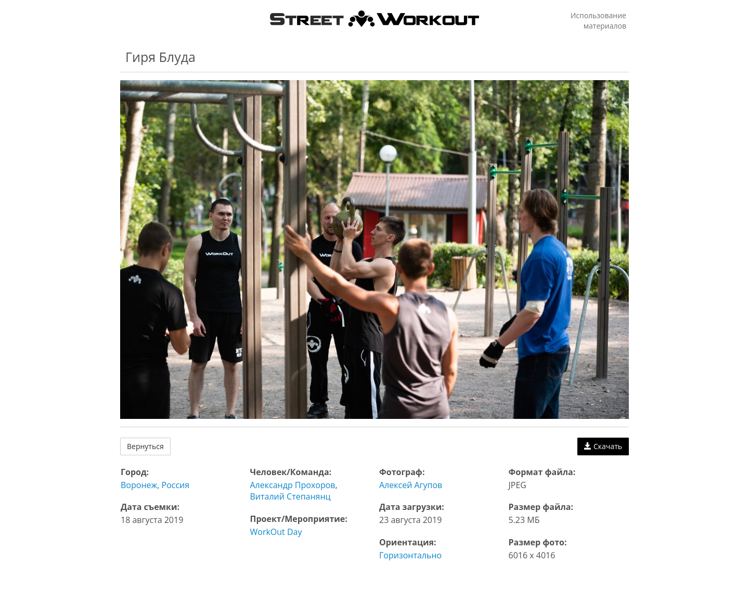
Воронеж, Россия (155, 485)
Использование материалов (598, 20)
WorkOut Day (276, 532)
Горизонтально (410, 555)
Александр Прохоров (292, 485)
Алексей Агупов (410, 485)
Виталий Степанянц (290, 496)
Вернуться (145, 446)
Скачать (603, 446)
